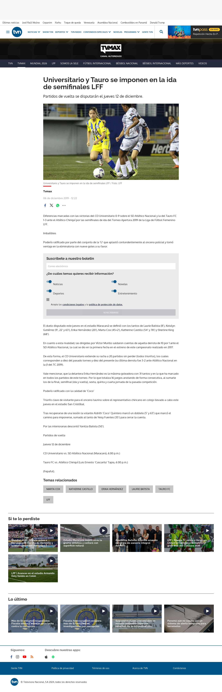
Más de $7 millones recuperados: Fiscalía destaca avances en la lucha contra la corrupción (32, 624)
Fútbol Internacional (97, 63)
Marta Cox (53, 489)
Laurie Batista (141, 489)
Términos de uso (100, 668)
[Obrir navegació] (7, 32)
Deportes (62, 32)
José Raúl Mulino (31, 22)
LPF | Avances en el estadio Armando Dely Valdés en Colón (32, 574)
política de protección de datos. (106, 304)
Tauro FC (164, 489)
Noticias (34, 32)
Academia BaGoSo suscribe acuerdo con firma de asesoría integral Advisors (136, 543)
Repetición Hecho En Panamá (206, 34)
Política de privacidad (63, 668)
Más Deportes (185, 63)
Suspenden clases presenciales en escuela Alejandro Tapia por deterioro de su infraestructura (135, 624)
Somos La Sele (69, 63)
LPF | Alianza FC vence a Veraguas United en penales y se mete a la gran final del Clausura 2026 (187, 543)
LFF (48, 499)
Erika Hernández (112, 489)
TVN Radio (76, 32)
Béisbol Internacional (157, 63)
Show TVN (48, 32)
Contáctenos (179, 668)
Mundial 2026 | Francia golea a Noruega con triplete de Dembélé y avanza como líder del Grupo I (32, 543)
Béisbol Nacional (127, 63)
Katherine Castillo (81, 489)
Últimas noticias (10, 22)
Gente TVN (147, 32)
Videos (202, 63)
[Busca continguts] (161, 32)
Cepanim (47, 22)
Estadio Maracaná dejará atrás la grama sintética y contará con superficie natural (82, 543)
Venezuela (89, 22)
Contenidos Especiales (97, 32)
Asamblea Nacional (108, 22)
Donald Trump (157, 22)
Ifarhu (58, 22)
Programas (132, 32)
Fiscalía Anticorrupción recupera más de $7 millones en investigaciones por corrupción (82, 624)
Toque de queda (72, 22)
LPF (54, 63)
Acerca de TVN (140, 668)
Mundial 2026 (38, 63)
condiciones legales (73, 304)
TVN (10, 63)
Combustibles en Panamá (134, 22)
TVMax (21, 63)
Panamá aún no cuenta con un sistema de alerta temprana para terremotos (186, 624)
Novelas (117, 32)
